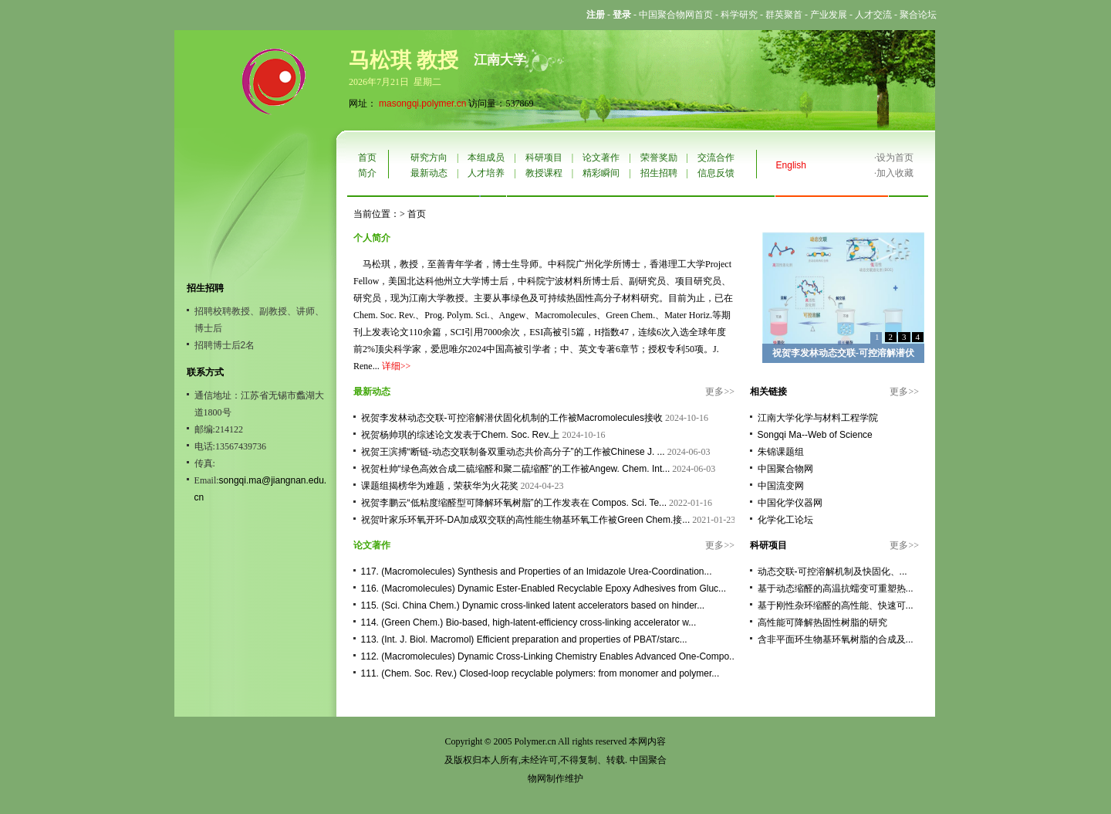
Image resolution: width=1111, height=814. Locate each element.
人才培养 (486, 173)
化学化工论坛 (785, 519)
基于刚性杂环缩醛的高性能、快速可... (835, 605)
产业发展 (828, 14)
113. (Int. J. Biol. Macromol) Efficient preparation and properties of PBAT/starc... (524, 639)
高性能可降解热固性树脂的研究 (822, 622)
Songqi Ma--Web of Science (815, 434)
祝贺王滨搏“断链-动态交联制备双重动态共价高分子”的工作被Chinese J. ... (513, 451)
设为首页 (894, 157)
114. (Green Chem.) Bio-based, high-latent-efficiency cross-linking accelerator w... (529, 622)
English (791, 165)
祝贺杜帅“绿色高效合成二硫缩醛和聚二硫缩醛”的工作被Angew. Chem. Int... (515, 468)
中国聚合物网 (785, 468)
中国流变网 (781, 485)
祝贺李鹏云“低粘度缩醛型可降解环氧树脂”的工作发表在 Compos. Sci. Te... (514, 502)
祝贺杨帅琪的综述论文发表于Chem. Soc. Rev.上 (460, 434)
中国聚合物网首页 (676, 14)
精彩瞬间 (601, 173)
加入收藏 (894, 173)
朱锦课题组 (781, 451)
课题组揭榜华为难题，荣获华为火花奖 (439, 485)
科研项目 (543, 157)
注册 (595, 14)
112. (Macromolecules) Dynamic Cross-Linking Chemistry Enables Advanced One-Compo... (549, 656)
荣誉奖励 (658, 157)
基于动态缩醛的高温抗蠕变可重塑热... (835, 588)
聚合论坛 (918, 14)
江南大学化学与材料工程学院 (818, 417)
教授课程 (543, 173)
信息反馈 (715, 173)
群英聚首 (783, 14)
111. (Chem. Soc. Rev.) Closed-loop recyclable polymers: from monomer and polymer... (540, 673)
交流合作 (715, 157)
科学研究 (739, 14)
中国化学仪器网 (790, 502)
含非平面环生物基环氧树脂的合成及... (835, 639)
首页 (367, 157)
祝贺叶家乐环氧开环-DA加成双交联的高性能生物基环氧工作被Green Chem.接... (526, 519)
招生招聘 (658, 173)
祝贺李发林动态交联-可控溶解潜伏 (843, 353)
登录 (622, 14)
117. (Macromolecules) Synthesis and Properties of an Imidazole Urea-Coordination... (536, 571)
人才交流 (873, 14)
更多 (714, 391)
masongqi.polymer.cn (422, 103)
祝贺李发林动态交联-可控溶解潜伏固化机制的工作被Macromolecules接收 (512, 417)
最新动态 (428, 173)
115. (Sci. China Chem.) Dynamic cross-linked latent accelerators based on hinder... (533, 605)
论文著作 (601, 157)
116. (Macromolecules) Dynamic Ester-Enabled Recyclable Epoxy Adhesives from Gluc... (544, 588)
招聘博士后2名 (224, 345)
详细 (391, 366)
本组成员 (486, 157)
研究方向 (428, 157)
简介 (367, 173)
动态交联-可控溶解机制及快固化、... (832, 571)
